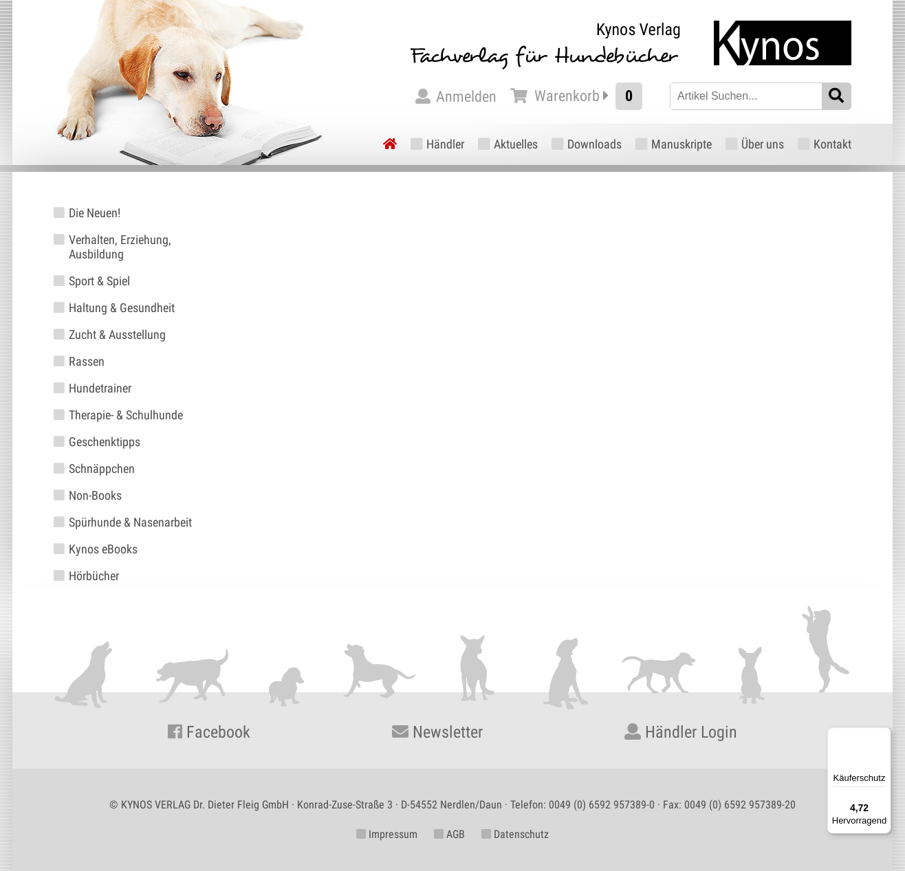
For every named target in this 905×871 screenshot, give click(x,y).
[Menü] (883, 735)
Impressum (386, 834)
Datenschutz (515, 834)
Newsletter (437, 732)
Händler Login (680, 732)
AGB (449, 834)
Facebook (209, 732)
